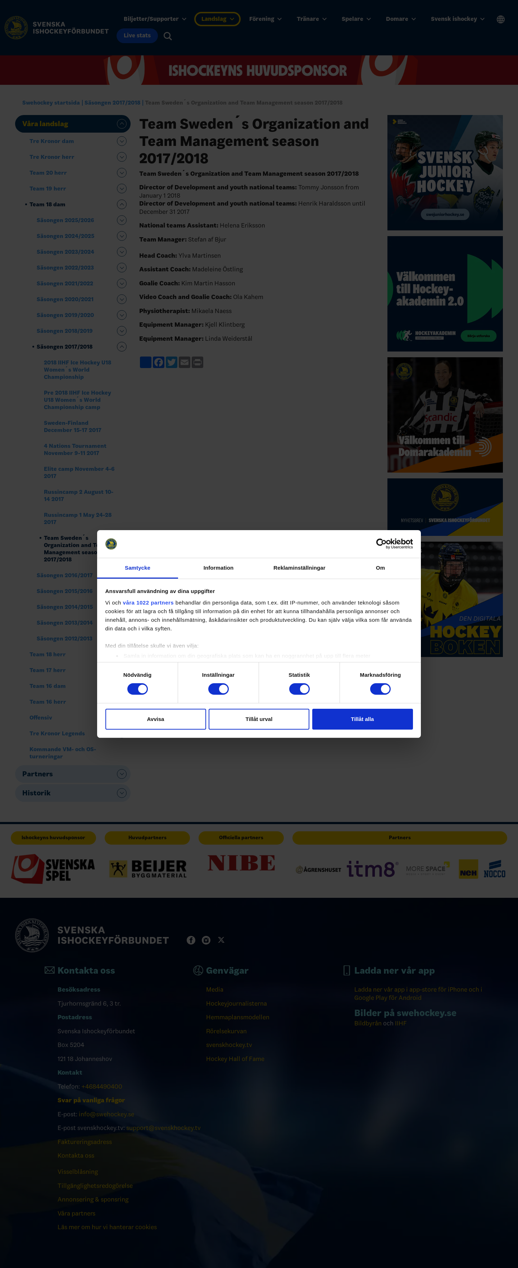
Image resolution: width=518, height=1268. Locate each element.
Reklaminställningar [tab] (299, 568)
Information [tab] (219, 568)
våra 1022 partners (148, 602)
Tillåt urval (259, 719)
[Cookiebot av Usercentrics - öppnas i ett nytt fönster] (381, 543)
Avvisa (155, 719)
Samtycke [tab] (137, 568)
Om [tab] (380, 568)
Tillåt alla (362, 719)
